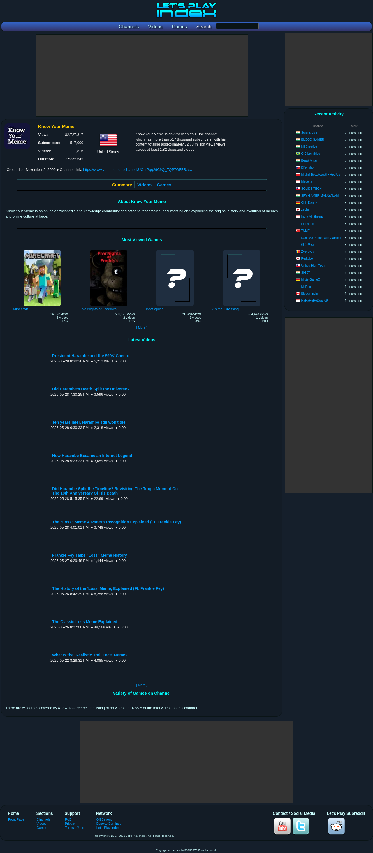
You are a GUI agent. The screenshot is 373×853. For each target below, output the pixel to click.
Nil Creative (309, 146)
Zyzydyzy (307, 251)
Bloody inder (309, 293)
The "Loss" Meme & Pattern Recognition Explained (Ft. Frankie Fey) (116, 522)
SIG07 (305, 272)
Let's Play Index (107, 827)
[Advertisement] (142, 75)
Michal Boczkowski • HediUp (320, 174)
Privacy (70, 823)
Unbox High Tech (312, 265)
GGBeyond (104, 819)
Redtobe (307, 258)
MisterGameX (310, 279)
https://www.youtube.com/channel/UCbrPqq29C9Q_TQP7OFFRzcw (137, 170)
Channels (43, 819)
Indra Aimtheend (312, 216)
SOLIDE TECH (311, 188)
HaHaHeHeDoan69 (314, 300)
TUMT (305, 230)
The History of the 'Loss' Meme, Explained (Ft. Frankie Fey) (108, 588)
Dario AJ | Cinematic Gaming (321, 237)
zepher (305, 209)
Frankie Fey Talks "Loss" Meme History (89, 555)
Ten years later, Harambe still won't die (89, 422)
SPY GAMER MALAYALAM (320, 195)
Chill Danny (309, 202)
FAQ (68, 819)
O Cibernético (310, 153)
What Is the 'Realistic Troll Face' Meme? (90, 655)
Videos (144, 184)
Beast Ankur (309, 160)
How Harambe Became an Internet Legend (92, 455)
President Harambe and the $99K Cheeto (90, 356)
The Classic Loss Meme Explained (84, 622)
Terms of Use (74, 827)
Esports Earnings (108, 823)
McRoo (306, 286)
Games (164, 184)
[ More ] (141, 327)
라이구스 (307, 244)
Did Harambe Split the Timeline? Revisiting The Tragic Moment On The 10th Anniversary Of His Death (115, 491)
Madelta (306, 181)
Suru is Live (309, 132)
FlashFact (308, 223)
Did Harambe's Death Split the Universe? (91, 389)
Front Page (16, 819)
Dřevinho (307, 167)
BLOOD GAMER (312, 139)
